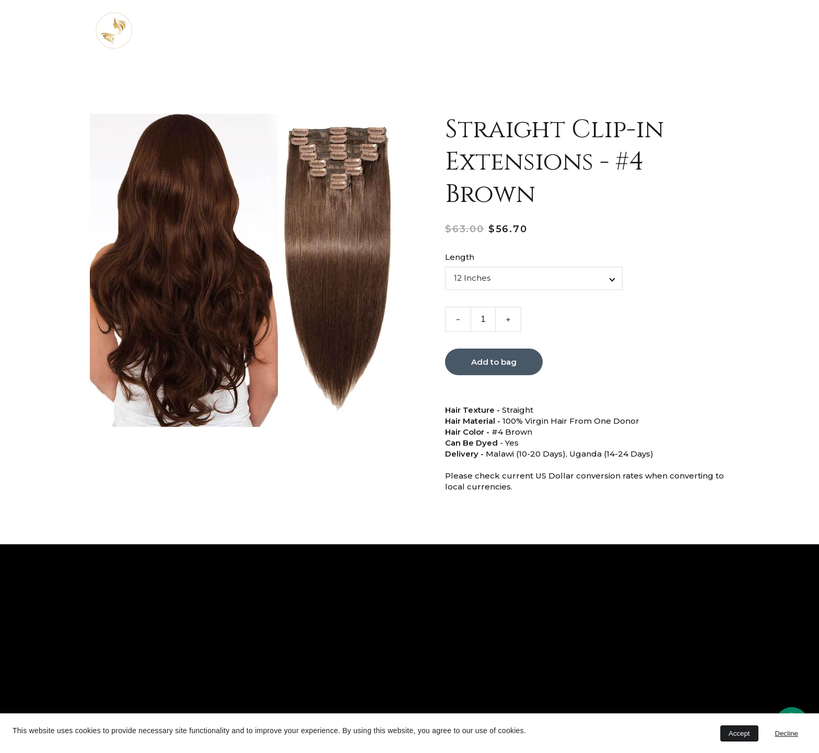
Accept (739, 733)
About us (372, 30)
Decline (786, 733)
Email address (492, 646)
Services (431, 30)
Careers (636, 30)
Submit (507, 699)
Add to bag (494, 363)
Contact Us (572, 30)
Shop (498, 30)
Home (319, 30)
